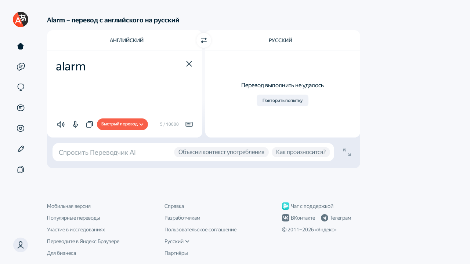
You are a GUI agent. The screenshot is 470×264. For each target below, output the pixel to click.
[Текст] (20, 46)
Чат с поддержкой (307, 206)
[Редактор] (20, 149)
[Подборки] (20, 169)
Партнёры (176, 253)
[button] (20, 245)
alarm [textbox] (71, 66)
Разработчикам (182, 218)
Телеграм (336, 217)
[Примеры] (20, 66)
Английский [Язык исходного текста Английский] (127, 40)
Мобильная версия (69, 206)
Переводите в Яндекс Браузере (83, 241)
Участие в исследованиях (76, 229)
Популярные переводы (73, 218)
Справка (174, 206)
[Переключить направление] (203, 40)
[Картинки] (20, 128)
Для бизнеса (61, 253)
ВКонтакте (298, 217)
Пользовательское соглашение (200, 229)
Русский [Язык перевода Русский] (280, 40)
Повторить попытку (283, 100)
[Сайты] (20, 87)
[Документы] (20, 107)
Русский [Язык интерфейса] (176, 241)
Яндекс (325, 229)
